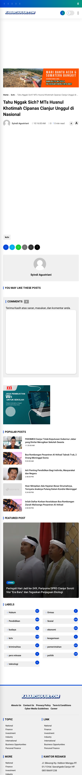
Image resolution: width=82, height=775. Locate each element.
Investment (10, 733)
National (9, 726)
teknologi (23, 663)
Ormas (62, 612)
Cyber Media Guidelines (37, 708)
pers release (23, 655)
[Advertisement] (41, 45)
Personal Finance (13, 748)
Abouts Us (16, 705)
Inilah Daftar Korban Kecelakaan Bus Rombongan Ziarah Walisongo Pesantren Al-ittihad (49, 503)
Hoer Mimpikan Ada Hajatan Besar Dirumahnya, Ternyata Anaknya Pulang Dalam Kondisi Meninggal (51, 487)
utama (10, 582)
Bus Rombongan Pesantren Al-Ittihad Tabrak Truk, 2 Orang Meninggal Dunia (51, 456)
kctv (13, 95)
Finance (9, 729)
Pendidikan (23, 620)
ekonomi (62, 629)
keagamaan (62, 637)
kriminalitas (23, 646)
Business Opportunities (15, 744)
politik (62, 655)
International (11, 741)
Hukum (23, 612)
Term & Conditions (62, 705)
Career (54, 708)
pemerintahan (62, 646)
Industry (9, 737)
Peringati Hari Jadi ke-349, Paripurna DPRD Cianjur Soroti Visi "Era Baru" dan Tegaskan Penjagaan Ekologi (40, 590)
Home (5, 95)
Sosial (62, 620)
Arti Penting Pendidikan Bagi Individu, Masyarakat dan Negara (50, 472)
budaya (23, 629)
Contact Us (28, 705)
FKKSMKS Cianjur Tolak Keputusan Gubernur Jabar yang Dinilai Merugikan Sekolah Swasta (50, 440)
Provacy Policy (43, 705)
